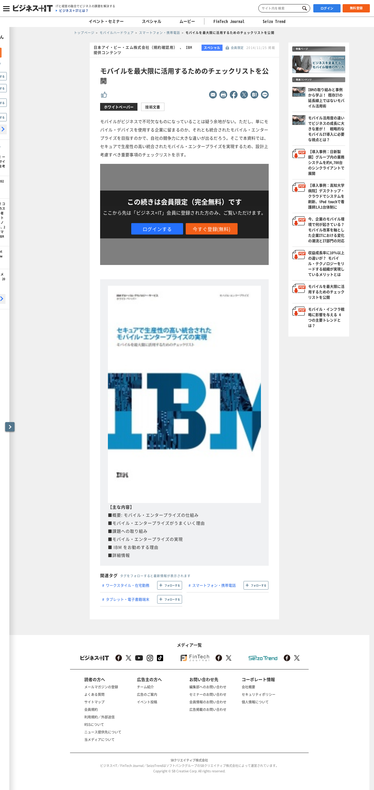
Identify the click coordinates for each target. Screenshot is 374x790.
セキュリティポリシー (258, 694)
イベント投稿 (147, 701)
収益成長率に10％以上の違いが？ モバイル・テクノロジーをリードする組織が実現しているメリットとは (326, 263)
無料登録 (356, 8)
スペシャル (151, 21)
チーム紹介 (145, 686)
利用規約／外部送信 (99, 716)
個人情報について (255, 701)
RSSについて (94, 724)
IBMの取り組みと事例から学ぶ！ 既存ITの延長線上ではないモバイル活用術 (326, 97)
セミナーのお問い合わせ (207, 694)
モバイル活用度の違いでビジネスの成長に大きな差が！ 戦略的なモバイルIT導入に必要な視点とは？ (326, 128)
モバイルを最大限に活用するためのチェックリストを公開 (326, 292)
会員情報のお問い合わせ (207, 701)
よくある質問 (94, 694)
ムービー (187, 21)
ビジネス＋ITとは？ (73, 10)
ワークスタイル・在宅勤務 (127, 585)
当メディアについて (99, 739)
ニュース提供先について (102, 731)
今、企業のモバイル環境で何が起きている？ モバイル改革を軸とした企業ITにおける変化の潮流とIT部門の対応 (328, 229)
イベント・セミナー (106, 21)
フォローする (172, 585)
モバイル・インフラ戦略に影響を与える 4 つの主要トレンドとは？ (326, 317)
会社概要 (248, 686)
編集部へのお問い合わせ (207, 686)
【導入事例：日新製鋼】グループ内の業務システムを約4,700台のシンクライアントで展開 (326, 162)
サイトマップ (94, 701)
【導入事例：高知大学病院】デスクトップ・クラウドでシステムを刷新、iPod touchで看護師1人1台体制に (326, 196)
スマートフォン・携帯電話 (214, 585)
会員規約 (91, 709)
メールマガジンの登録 (101, 686)
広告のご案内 (147, 694)
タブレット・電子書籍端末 (127, 599)
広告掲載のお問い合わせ (207, 709)
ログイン (327, 8)
